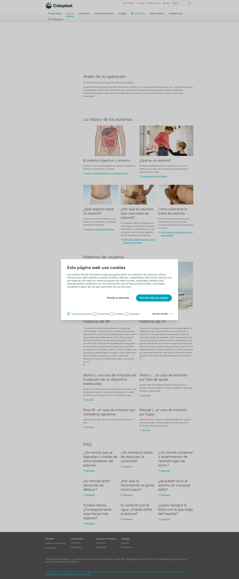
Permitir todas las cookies (154, 297)
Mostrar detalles (160, 314)
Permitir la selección (118, 297)
